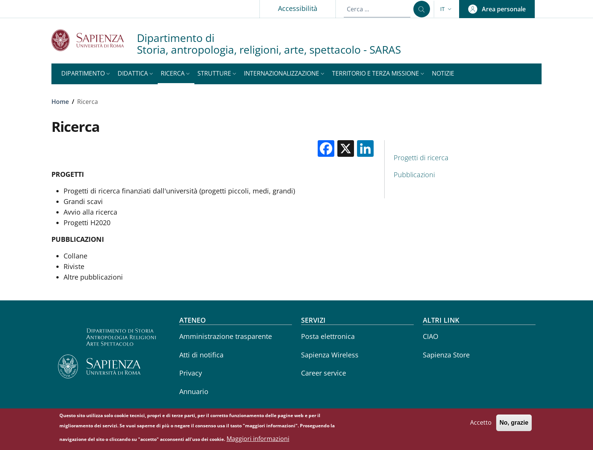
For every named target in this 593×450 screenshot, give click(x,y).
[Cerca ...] (421, 9)
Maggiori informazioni (258, 440)
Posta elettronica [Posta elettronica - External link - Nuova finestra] (328, 336)
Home (60, 101)
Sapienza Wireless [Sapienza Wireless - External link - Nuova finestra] (330, 354)
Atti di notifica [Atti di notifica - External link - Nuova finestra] (201, 354)
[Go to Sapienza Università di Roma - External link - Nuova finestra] (94, 40)
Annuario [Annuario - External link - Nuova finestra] (193, 391)
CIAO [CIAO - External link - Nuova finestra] (430, 336)
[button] (446, 9)
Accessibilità (297, 8)
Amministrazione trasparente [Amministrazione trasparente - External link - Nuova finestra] (225, 336)
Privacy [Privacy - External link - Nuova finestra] (190, 372)
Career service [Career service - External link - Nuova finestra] (323, 372)
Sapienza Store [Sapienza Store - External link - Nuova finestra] (446, 354)
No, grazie (514, 425)
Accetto (481, 425)
